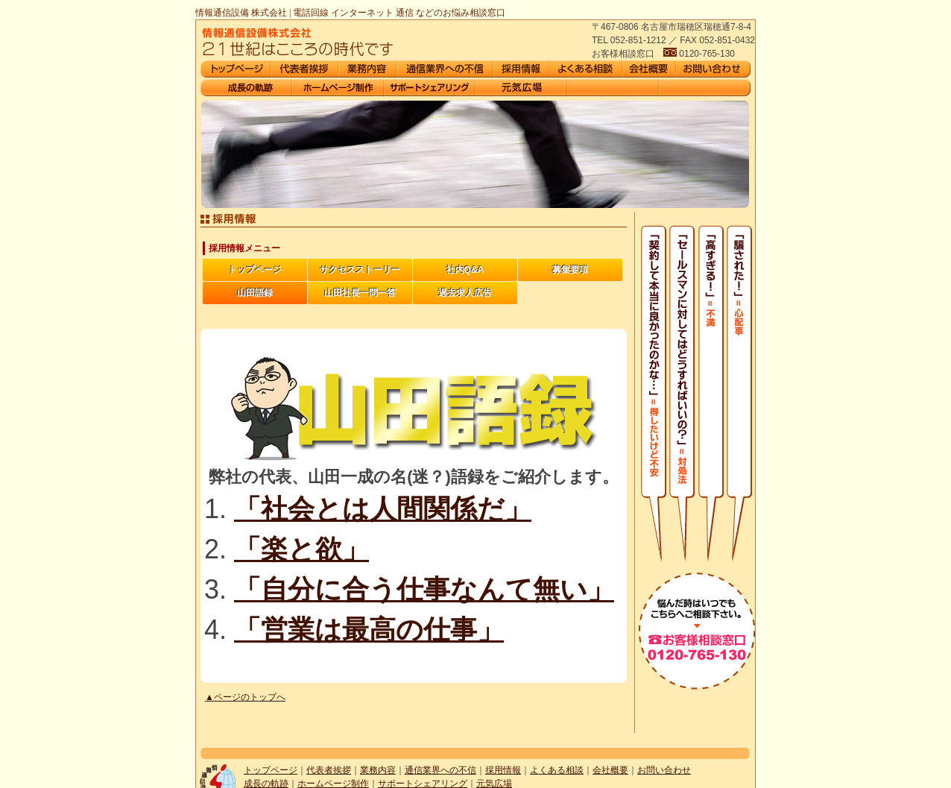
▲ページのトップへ (245, 697)
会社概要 (610, 770)
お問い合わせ (664, 770)
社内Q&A (465, 270)
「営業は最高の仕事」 (369, 629)
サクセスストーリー (360, 270)
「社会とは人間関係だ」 (382, 509)
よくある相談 (557, 770)
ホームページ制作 (338, 87)
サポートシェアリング (430, 87)
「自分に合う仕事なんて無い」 (424, 589)
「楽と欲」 (301, 549)
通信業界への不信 (440, 770)
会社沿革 (246, 87)
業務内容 (378, 770)
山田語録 (255, 293)
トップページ (255, 270)
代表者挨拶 (328, 770)
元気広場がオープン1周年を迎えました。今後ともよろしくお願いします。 (521, 87)
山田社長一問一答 (360, 293)
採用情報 (503, 770)
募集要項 (570, 270)
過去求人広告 (465, 293)
